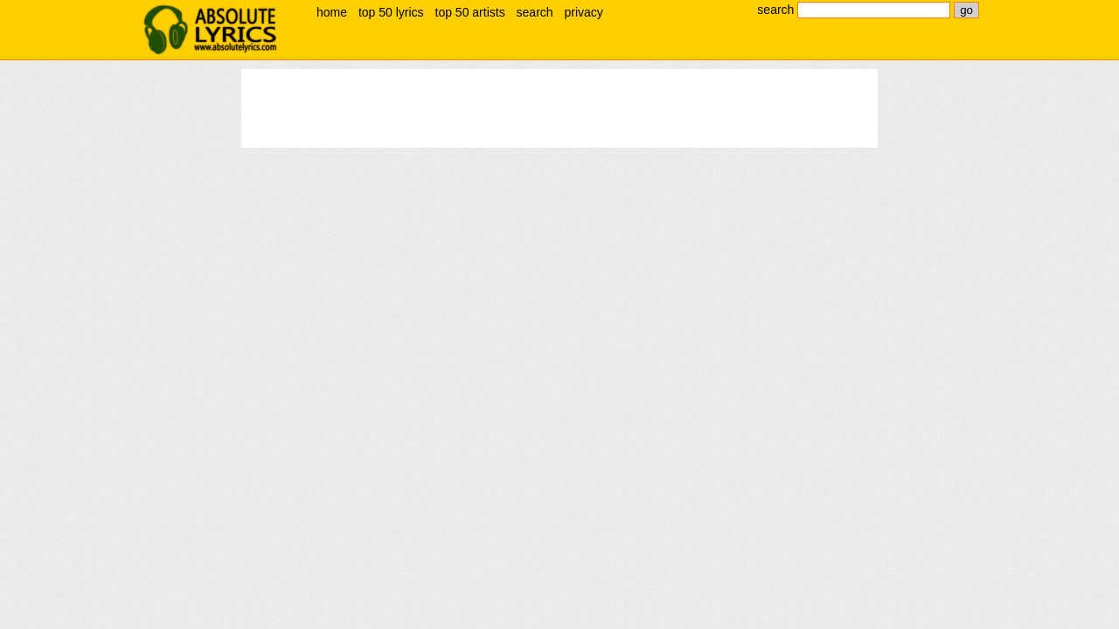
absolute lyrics (210, 30)
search (535, 12)
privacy (583, 12)
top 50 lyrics (391, 12)
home (331, 12)
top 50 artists (470, 12)
